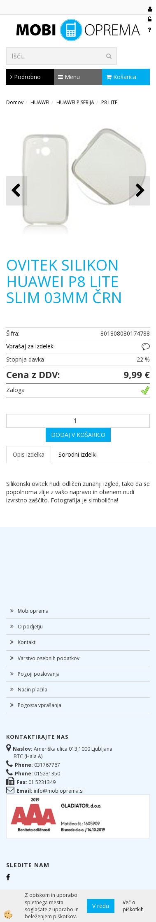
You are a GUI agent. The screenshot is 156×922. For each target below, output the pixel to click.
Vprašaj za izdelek (30, 346)
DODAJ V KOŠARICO (78, 435)
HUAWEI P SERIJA (75, 102)
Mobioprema (33, 610)
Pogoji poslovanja (39, 673)
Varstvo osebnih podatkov (48, 658)
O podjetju (30, 626)
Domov (14, 102)
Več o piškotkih (133, 906)
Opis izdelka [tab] (28, 454)
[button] (139, 190)
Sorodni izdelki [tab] (77, 454)
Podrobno (25, 77)
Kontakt (26, 642)
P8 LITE (109, 102)
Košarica (121, 77)
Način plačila (32, 689)
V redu (100, 906)
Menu (69, 77)
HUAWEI (39, 102)
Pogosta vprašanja (39, 705)
